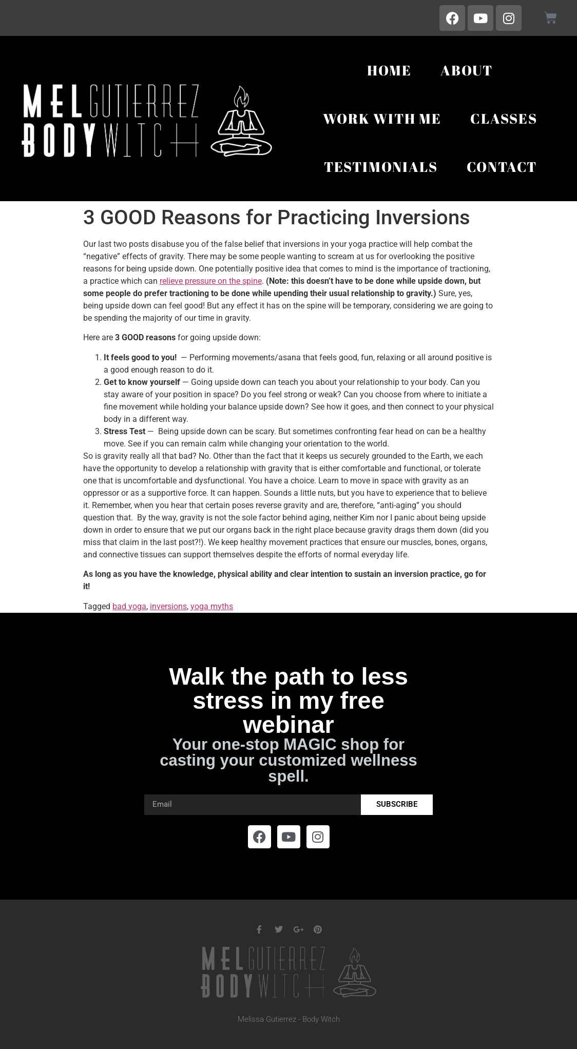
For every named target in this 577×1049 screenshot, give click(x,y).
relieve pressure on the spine (211, 281)
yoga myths (211, 606)
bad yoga (129, 606)
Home (389, 70)
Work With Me (382, 118)
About (466, 70)
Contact (502, 166)
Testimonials (381, 166)
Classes (503, 118)
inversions (168, 606)
